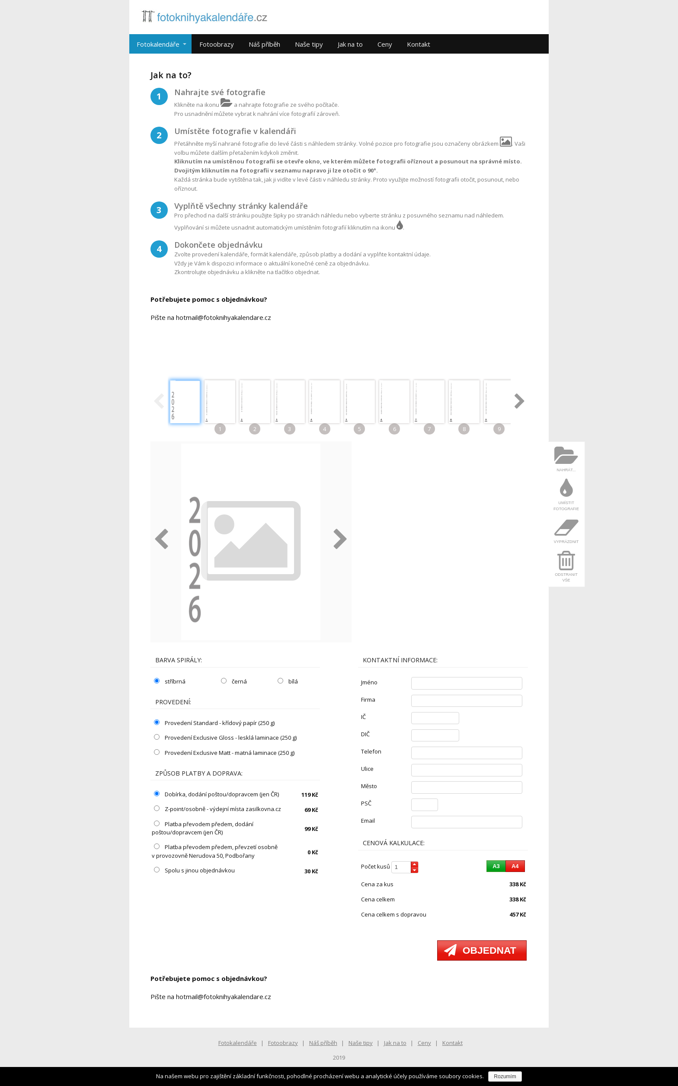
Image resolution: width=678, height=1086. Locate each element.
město (369, 786)
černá (234, 681)
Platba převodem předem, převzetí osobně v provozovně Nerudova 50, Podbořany (215, 851)
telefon (371, 751)
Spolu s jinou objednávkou (194, 870)
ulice (367, 769)
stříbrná (169, 681)
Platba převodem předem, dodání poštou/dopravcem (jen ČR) (202, 828)
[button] (414, 864)
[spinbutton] (404, 867)
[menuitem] (566, 459)
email (368, 820)
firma (368, 699)
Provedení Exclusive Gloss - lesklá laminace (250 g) (225, 737)
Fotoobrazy (216, 44)
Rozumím (505, 1076)
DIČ (365, 734)
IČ (363, 717)
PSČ (366, 803)
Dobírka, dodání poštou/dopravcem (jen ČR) (216, 794)
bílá (288, 681)
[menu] (566, 514)
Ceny (384, 44)
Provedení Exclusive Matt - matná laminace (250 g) (224, 753)
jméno (369, 682)
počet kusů (375, 866)
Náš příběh (264, 44)
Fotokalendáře (158, 44)
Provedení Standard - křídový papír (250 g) (214, 723)
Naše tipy (309, 44)
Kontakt (418, 44)
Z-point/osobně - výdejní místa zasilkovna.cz (217, 809)
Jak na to (350, 44)
